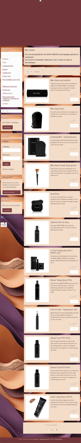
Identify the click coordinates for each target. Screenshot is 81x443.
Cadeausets (7, 73)
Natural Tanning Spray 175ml (61, 280)
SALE (4, 62)
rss (38, 439)
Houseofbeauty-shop (9, 217)
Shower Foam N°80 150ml (60, 338)
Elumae (5, 69)
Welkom (5, 59)
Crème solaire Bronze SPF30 (61, 397)
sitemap (35, 439)
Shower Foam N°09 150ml (60, 367)
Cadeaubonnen (8, 66)
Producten (6, 90)
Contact (5, 104)
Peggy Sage (7, 76)
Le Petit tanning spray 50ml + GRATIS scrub (62, 251)
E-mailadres (6, 147)
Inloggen (6, 164)
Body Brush (55, 194)
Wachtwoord (6, 155)
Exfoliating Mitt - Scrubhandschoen (63, 137)
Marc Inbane (7, 83)
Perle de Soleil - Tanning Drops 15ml (64, 309)
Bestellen (74, 99)
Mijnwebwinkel (58, 439)
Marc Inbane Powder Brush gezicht (63, 165)
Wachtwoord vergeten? (8, 169)
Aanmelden (7, 210)
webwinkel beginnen (44, 439)
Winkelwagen (7, 127)
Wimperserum (7, 93)
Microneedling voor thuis (11, 80)
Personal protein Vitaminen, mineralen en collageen (11, 98)
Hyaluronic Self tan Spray (60, 222)
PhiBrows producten (10, 86)
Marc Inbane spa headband (60, 80)
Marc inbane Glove (57, 109)
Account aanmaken (9, 192)
